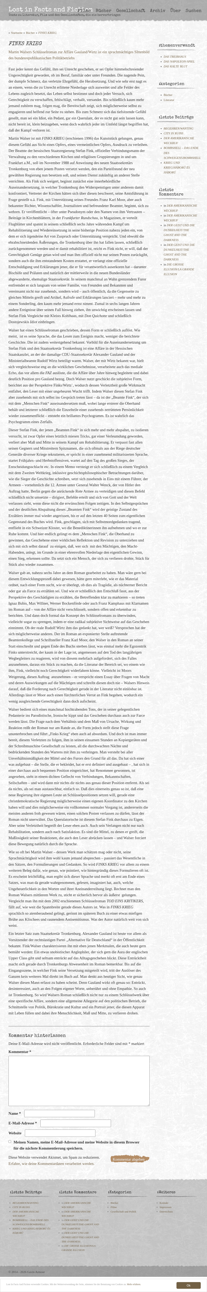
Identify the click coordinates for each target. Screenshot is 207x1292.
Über (175, 11)
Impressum (166, 1207)
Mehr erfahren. (33, 1289)
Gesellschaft (130, 11)
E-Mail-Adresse (22, 1123)
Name (14, 1113)
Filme (84, 11)
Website (14, 1133)
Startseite (16, 32)
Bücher (103, 11)
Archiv (157, 11)
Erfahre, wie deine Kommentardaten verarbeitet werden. (51, 1163)
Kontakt (164, 1202)
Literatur (169, 100)
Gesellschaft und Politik (123, 1211)
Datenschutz (166, 1211)
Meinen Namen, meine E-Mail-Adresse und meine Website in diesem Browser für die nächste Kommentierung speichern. (76, 1145)
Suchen (194, 11)
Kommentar (19, 1052)
